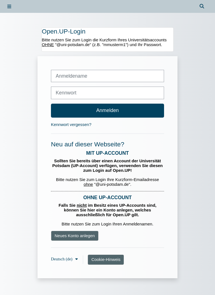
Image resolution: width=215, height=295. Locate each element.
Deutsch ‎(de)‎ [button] (62, 259)
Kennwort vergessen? (71, 124)
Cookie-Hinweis (105, 259)
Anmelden (107, 110)
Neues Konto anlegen (75, 235)
